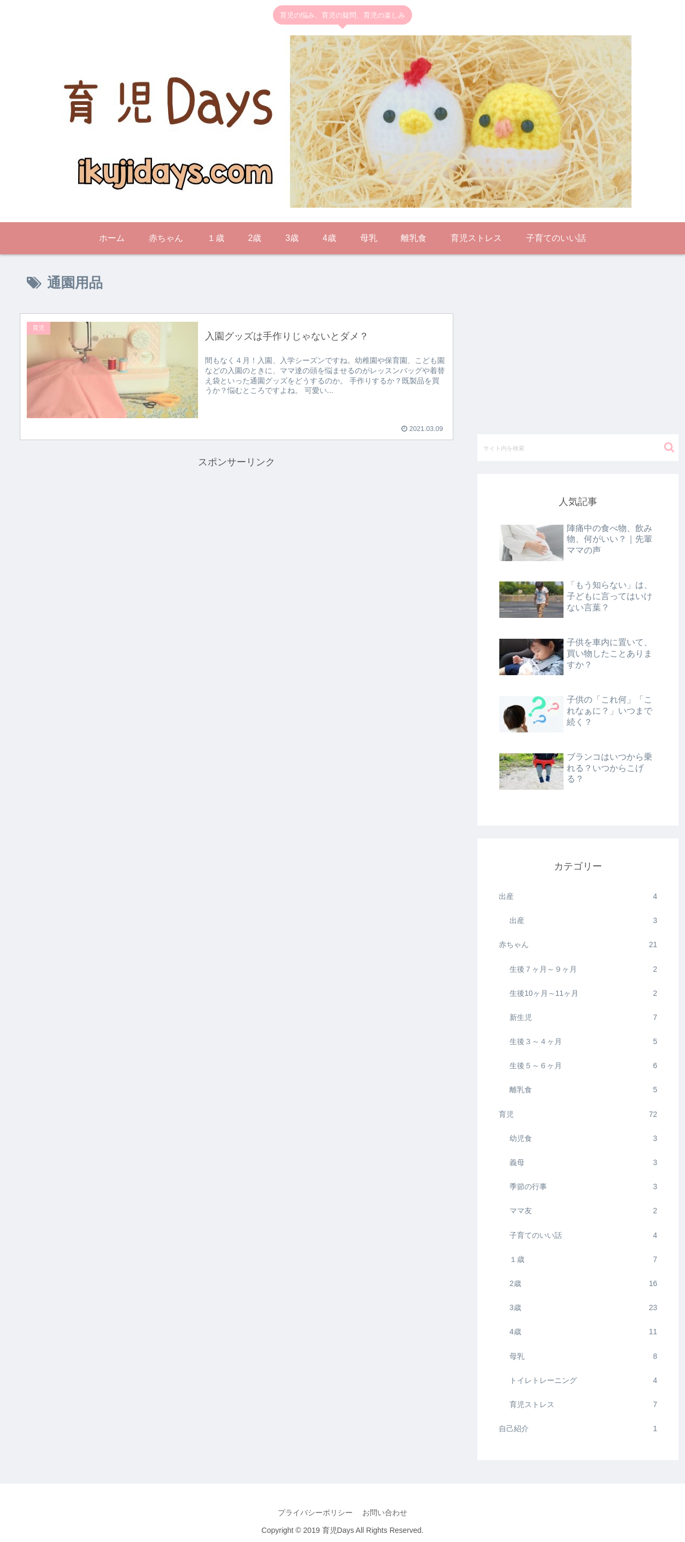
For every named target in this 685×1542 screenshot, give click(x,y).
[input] (578, 447)
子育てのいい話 (583, 1235)
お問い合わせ (385, 1512)
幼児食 (583, 1138)
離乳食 (583, 1090)
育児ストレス (583, 1404)
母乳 (583, 1356)
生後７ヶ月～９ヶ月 (583, 969)
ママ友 (583, 1211)
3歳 (583, 1307)
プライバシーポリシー (314, 1512)
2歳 (583, 1283)
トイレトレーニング (583, 1380)
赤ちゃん (578, 944)
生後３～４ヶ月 (583, 1041)
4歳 (583, 1332)
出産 (578, 896)
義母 (583, 1162)
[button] (669, 447)
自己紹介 (578, 1428)
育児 (578, 1114)
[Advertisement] (236, 546)
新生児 (583, 1017)
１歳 (583, 1259)
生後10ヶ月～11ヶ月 (583, 993)
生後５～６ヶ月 (583, 1065)
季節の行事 (583, 1186)
